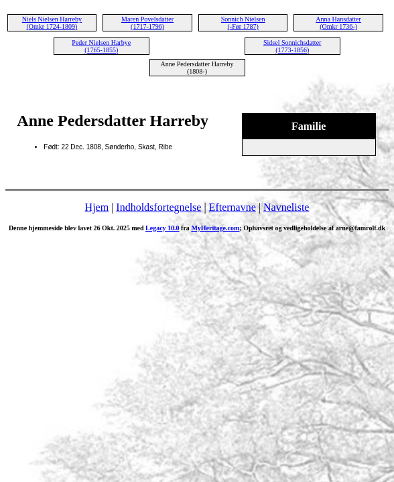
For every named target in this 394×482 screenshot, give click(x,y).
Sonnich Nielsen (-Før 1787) (243, 22)
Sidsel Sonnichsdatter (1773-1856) (292, 46)
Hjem (97, 207)
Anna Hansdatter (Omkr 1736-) (338, 22)
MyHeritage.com (215, 228)
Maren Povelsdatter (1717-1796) (147, 22)
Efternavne (232, 207)
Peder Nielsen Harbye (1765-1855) (101, 46)
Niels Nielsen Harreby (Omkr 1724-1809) (52, 22)
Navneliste (286, 207)
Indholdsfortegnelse (158, 207)
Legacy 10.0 (162, 228)
